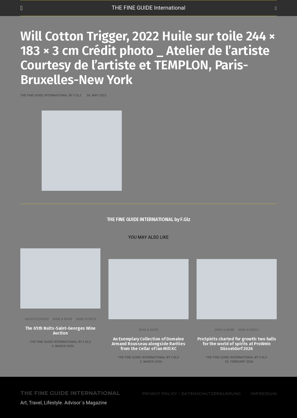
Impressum (264, 393)
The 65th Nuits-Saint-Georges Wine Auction (60, 331)
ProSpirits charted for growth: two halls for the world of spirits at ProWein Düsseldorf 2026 (236, 343)
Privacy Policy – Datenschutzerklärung (191, 393)
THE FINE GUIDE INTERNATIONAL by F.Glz (50, 95)
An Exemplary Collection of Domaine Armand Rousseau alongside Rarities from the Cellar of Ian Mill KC (148, 343)
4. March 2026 (63, 346)
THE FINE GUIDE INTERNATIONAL (70, 393)
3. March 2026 (151, 361)
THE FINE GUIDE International (148, 8)
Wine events (86, 319)
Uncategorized (37, 319)
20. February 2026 (239, 361)
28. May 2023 (96, 95)
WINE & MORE (62, 319)
